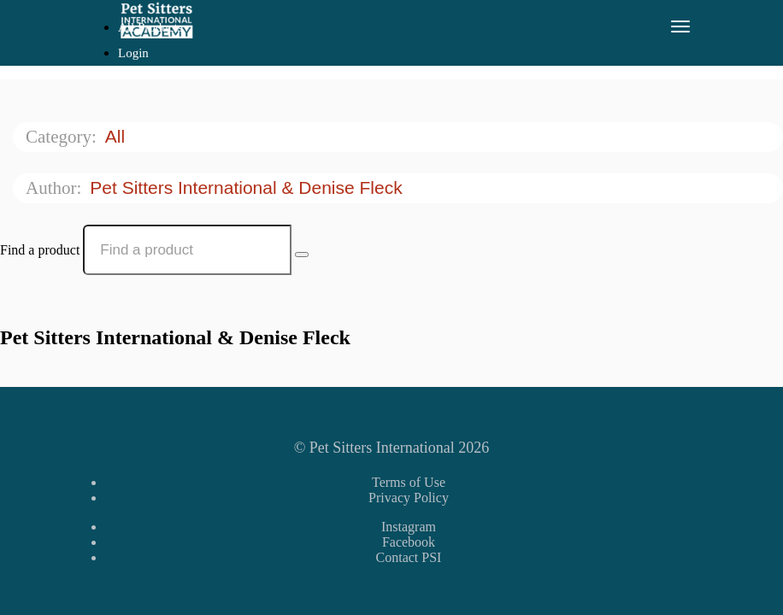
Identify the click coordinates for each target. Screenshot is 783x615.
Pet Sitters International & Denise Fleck (248, 187)
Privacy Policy (408, 497)
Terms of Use (408, 482)
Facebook (408, 542)
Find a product (39, 250)
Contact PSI (409, 557)
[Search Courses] (302, 254)
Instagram (408, 526)
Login (133, 53)
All (117, 136)
